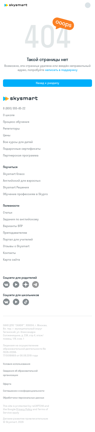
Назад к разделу (47, 83)
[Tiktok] (25, 302)
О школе (9, 115)
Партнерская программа (20, 155)
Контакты (9, 253)
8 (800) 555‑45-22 (14, 108)
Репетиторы (11, 128)
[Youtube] (16, 284)
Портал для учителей (18, 239)
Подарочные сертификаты (22, 148)
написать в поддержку (61, 70)
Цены (6, 135)
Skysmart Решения (16, 187)
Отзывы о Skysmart (16, 246)
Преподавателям (15, 232)
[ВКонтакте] (6, 284)
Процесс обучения (16, 122)
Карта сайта (11, 259)
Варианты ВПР (13, 226)
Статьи (7, 212)
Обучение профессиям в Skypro (25, 194)
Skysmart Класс (14, 174)
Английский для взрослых (22, 180)
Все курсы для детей (18, 142)
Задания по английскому (21, 219)
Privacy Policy (24, 409)
